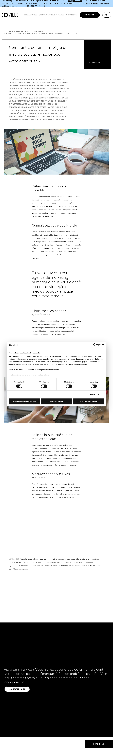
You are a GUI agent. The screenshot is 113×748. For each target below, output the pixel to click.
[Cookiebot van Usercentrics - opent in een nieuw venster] (95, 345)
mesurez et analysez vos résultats (52, 487)
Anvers (20, 3)
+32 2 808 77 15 (33, 6)
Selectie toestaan (56, 401)
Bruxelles (33, 3)
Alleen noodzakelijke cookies (24, 401)
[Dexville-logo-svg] (10, 15)
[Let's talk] (99, 744)
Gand (45, 3)
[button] (107, 15)
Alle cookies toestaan (88, 401)
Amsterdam (69, 3)
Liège (56, 3)
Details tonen (94, 394)
